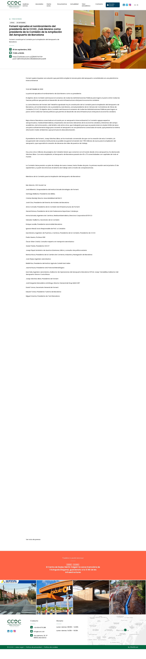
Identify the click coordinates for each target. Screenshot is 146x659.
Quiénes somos (26, 5)
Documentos (62, 4)
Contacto (99, 4)
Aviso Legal (19, 657)
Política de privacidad (34, 657)
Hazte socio (49, 5)
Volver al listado (15, 19)
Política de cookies (51, 657)
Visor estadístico (86, 5)
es (137, 5)
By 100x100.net (133, 657)
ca (135, 5)
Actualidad (74, 4)
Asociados (39, 4)
